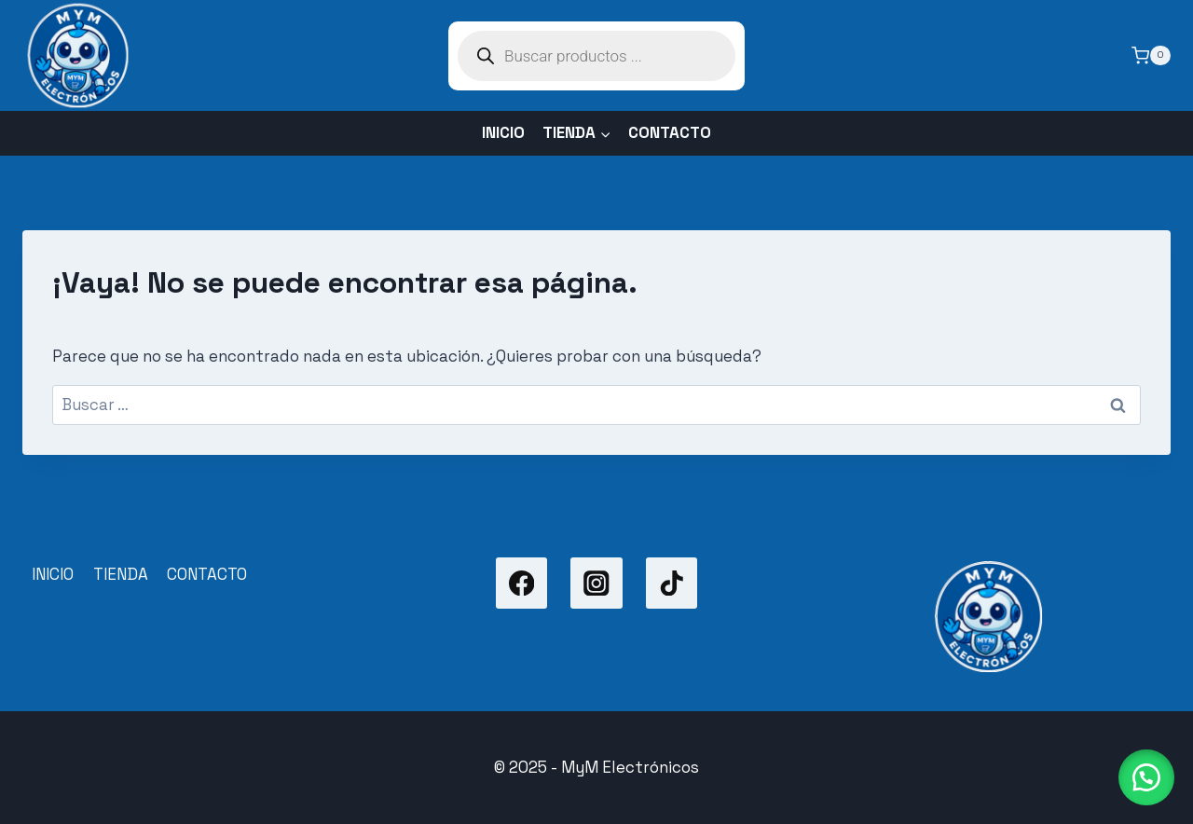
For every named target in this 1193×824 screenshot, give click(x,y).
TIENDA (120, 574)
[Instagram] (596, 583)
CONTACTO (669, 132)
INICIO (503, 132)
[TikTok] (671, 583)
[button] (1146, 777)
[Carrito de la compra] (1151, 56)
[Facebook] (521, 583)
